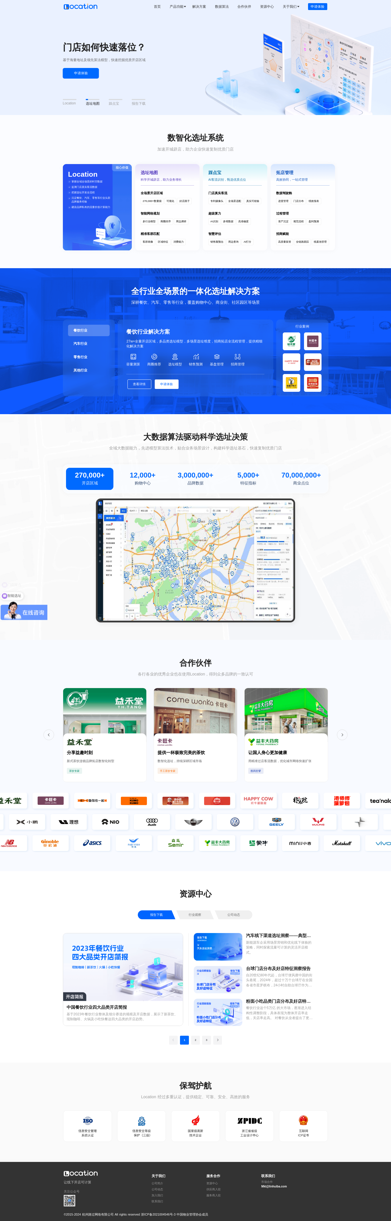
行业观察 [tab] (195, 914)
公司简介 (157, 1183)
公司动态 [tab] (233, 914)
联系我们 (157, 1201)
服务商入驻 (213, 1195)
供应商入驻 (213, 1189)
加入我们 (157, 1195)
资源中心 (212, 1183)
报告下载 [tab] (156, 914)
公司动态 (157, 1189)
